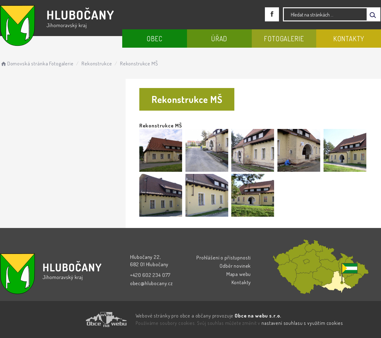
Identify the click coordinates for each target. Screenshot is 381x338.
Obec (154, 38)
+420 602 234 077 (150, 275)
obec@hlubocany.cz (151, 283)
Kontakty (348, 38)
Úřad (219, 38)
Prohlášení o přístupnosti (223, 257)
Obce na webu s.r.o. (258, 315)
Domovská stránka (24, 63)
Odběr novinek (235, 266)
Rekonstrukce (97, 63)
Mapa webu (238, 274)
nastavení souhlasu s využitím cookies (302, 323)
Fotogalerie (284, 38)
